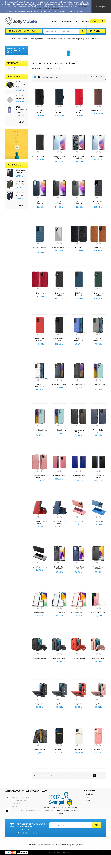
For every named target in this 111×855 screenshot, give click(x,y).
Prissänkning (88, 794)
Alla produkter (82, 22)
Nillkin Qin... (78, 247)
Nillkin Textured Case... (59, 340)
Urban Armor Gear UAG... (20, 171)
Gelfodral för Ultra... (98, 612)
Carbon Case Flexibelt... (98, 568)
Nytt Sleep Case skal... (79, 477)
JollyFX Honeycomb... (79, 340)
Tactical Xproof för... (98, 110)
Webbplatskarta (77, 845)
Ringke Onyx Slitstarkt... (59, 203)
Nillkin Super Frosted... (59, 294)
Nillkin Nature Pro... (59, 247)
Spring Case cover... (59, 430)
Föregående (90, 775)
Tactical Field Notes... (40, 111)
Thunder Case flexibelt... (59, 568)
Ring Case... (39, 704)
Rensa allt (11, 68)
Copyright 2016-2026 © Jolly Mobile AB (55, 852)
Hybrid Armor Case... (59, 384)
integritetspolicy (83, 6)
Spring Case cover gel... (98, 385)
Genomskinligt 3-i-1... (79, 612)
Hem (54, 22)
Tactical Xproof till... (40, 156)
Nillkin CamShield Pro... (98, 203)
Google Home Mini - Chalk (21, 97)
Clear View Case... (79, 521)
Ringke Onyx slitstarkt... (40, 203)
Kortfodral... (59, 749)
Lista (39, 77)
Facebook (103, 852)
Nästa (102, 775)
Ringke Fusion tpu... (98, 156)
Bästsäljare (88, 800)
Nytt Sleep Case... (59, 476)
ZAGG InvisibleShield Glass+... (21, 109)
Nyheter (87, 797)
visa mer (22, 122)
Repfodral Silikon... (40, 658)
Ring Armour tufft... (39, 749)
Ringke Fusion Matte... (59, 157)
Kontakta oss (32, 845)
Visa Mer (22, 205)
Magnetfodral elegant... (79, 431)
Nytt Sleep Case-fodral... (98, 477)
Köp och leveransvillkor (46, 845)
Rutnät (35, 77)
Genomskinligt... (40, 612)
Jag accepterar (101, 6)
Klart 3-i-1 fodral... (59, 612)
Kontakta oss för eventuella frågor (26, 791)
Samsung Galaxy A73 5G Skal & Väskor (15, 50)
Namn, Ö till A (101, 77)
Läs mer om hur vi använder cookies (46, 8)
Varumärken (65, 22)
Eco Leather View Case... (40, 522)
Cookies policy (66, 845)
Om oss (57, 845)
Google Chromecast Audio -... (20, 84)
